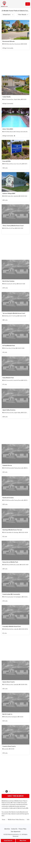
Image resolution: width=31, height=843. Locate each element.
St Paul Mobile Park (8, 345)
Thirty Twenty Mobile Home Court (13, 225)
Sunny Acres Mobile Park (10, 562)
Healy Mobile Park (8, 377)
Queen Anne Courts (8, 682)
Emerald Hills (6, 161)
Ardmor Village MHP (8, 193)
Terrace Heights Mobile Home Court (13, 313)
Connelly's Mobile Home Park (11, 626)
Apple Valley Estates (8, 410)
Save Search (8, 840)
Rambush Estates (8, 497)
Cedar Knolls (6, 97)
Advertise (7, 829)
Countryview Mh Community (11, 594)
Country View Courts (9, 746)
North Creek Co (7, 714)
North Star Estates (8, 281)
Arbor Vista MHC (7, 129)
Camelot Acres (7, 465)
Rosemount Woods (8, 41)
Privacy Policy (22, 829)
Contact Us (14, 829)
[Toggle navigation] (27, 4)
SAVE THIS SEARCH (15, 796)
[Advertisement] (15, 771)
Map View (23, 840)
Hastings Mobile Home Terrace (12, 530)
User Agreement (15, 831)
